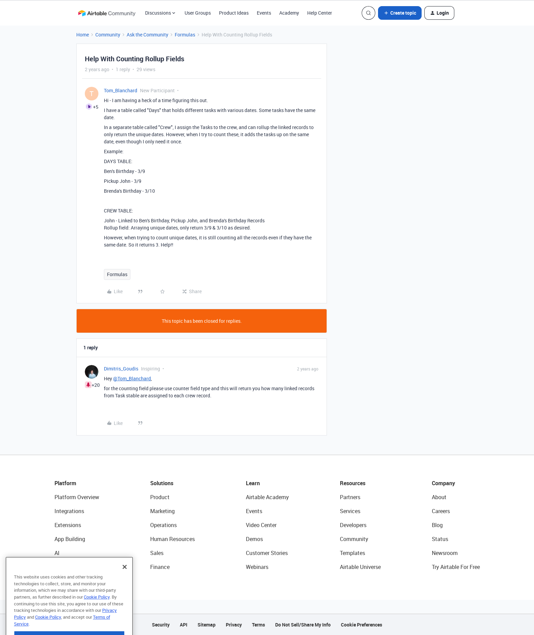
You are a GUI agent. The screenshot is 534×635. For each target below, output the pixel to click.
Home (82, 34)
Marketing (162, 511)
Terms (258, 624)
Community (107, 34)
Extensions (67, 525)
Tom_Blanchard (120, 90)
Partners (350, 497)
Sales (156, 553)
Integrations (69, 511)
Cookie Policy (97, 612)
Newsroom (445, 553)
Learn (253, 483)
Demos (254, 539)
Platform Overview (76, 497)
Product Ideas (234, 13)
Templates (352, 553)
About (439, 497)
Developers (353, 525)
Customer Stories (267, 553)
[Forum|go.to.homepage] (106, 13)
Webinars (257, 567)
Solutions (161, 483)
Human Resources (172, 539)
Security (161, 624)
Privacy (234, 624)
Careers (441, 511)
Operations (163, 525)
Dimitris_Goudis (121, 368)
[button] (400, 13)
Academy (289, 13)
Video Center (261, 525)
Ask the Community (147, 34)
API (183, 624)
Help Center (319, 13)
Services (350, 511)
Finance (160, 567)
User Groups (198, 13)
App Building (69, 539)
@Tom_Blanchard (132, 378)
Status (440, 539)
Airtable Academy (267, 497)
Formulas (185, 34)
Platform (65, 483)
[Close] (124, 582)
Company (443, 483)
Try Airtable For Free (456, 567)
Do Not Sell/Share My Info (303, 624)
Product (160, 497)
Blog (437, 525)
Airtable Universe (360, 567)
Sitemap (207, 624)
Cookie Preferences (361, 624)
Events (264, 13)
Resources (352, 483)
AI (57, 553)
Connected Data (74, 567)
